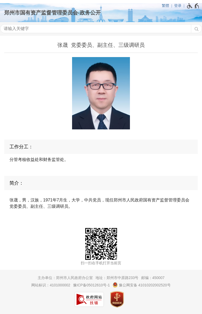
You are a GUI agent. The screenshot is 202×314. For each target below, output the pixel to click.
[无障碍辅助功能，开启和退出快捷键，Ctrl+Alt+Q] (193, 6)
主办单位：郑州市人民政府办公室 (65, 278)
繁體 (165, 5)
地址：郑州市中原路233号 (116, 278)
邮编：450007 (153, 278)
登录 (177, 5)
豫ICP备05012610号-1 (91, 285)
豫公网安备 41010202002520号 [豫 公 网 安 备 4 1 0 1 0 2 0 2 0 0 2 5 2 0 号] (142, 284)
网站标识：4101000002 (50, 285)
